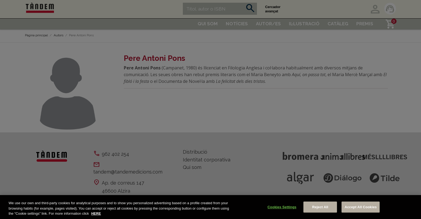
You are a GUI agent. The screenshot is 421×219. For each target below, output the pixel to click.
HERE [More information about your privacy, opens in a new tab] (96, 213)
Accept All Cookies (360, 207)
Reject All (320, 207)
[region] (210, 207)
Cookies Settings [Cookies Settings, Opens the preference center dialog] (281, 207)
